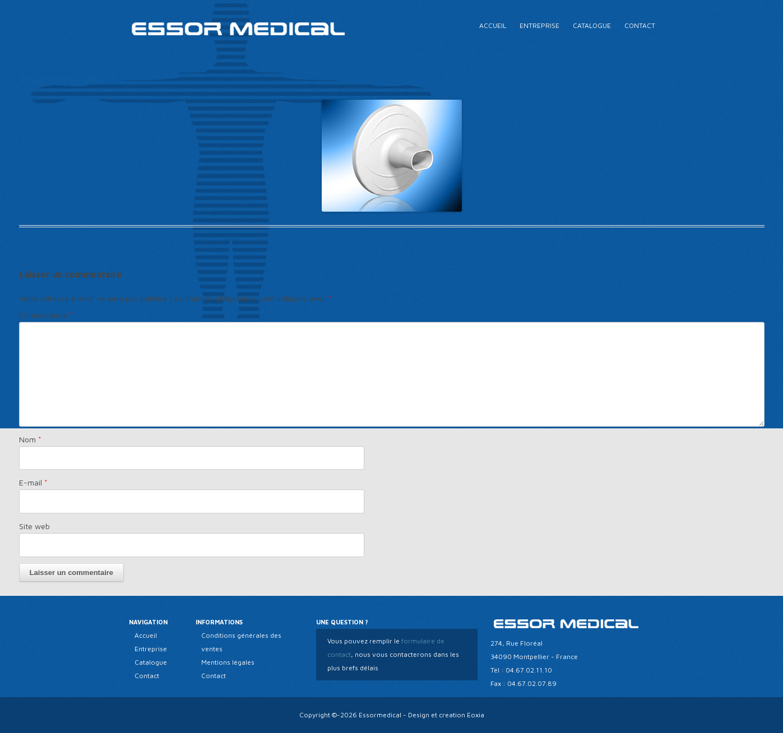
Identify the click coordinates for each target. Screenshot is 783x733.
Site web (34, 526)
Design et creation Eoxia (446, 715)
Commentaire (46, 315)
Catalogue (592, 25)
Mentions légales (227, 662)
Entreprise (539, 25)
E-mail (33, 482)
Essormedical (380, 715)
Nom (30, 439)
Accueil (492, 25)
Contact (639, 25)
